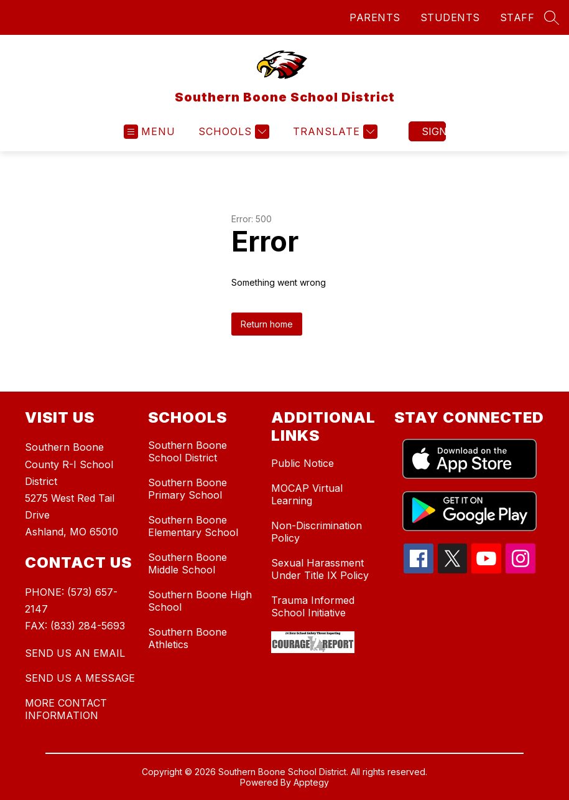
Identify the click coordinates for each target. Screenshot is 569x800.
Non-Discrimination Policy (316, 531)
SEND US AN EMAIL (75, 653)
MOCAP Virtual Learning (307, 494)
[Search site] (551, 17)
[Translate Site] (333, 131)
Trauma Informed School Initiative (312, 606)
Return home (267, 324)
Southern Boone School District (187, 451)
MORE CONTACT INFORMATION (66, 709)
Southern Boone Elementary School (193, 526)
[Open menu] (149, 131)
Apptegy (311, 782)
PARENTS (374, 17)
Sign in (434, 131)
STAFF (517, 17)
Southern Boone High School (200, 600)
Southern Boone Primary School (187, 488)
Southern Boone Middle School (187, 563)
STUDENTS (450, 17)
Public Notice (302, 463)
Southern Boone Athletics (187, 638)
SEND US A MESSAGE (80, 678)
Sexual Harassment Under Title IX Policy (320, 569)
